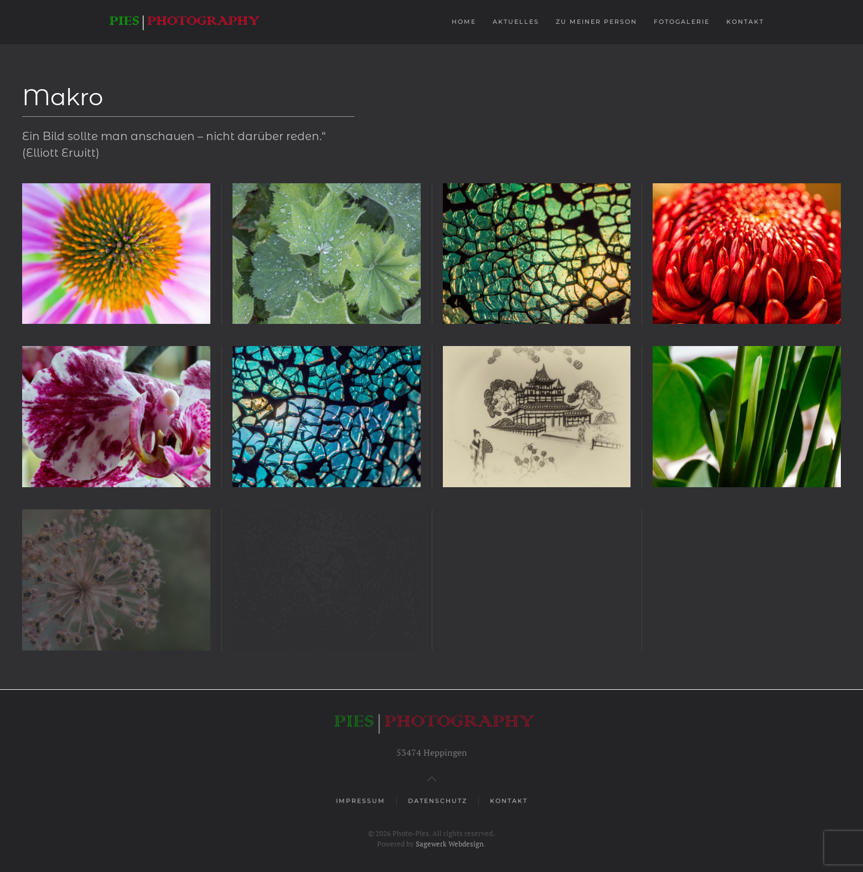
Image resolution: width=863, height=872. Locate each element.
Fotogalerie (682, 21)
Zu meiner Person (596, 21)
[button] (116, 253)
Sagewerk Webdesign (450, 844)
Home (464, 21)
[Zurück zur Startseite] (184, 22)
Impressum (360, 802)
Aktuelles (516, 21)
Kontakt (745, 21)
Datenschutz (437, 802)
